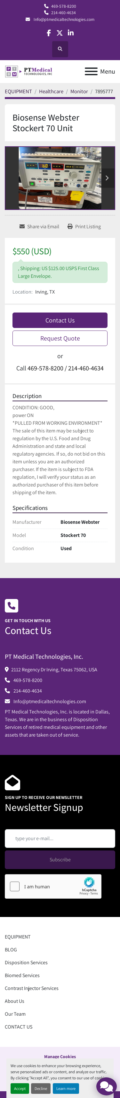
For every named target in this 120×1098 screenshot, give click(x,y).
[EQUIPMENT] (18, 91)
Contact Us (60, 320)
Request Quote (60, 338)
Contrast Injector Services (32, 988)
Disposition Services (26, 962)
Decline (41, 1088)
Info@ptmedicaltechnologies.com (63, 19)
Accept (20, 1088)
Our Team (15, 1014)
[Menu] (91, 71)
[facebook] (49, 33)
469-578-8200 (63, 6)
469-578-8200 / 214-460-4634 (66, 368)
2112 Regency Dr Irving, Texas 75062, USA (54, 669)
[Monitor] (79, 91)
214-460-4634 (63, 12)
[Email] (60, 838)
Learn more (66, 1088)
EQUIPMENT (18, 936)
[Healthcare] (51, 91)
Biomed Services (22, 975)
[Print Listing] (84, 227)
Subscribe (60, 859)
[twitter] (59, 33)
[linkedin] (71, 33)
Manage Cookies (60, 1056)
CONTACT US (18, 1026)
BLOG (11, 949)
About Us (14, 1001)
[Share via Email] (39, 227)
